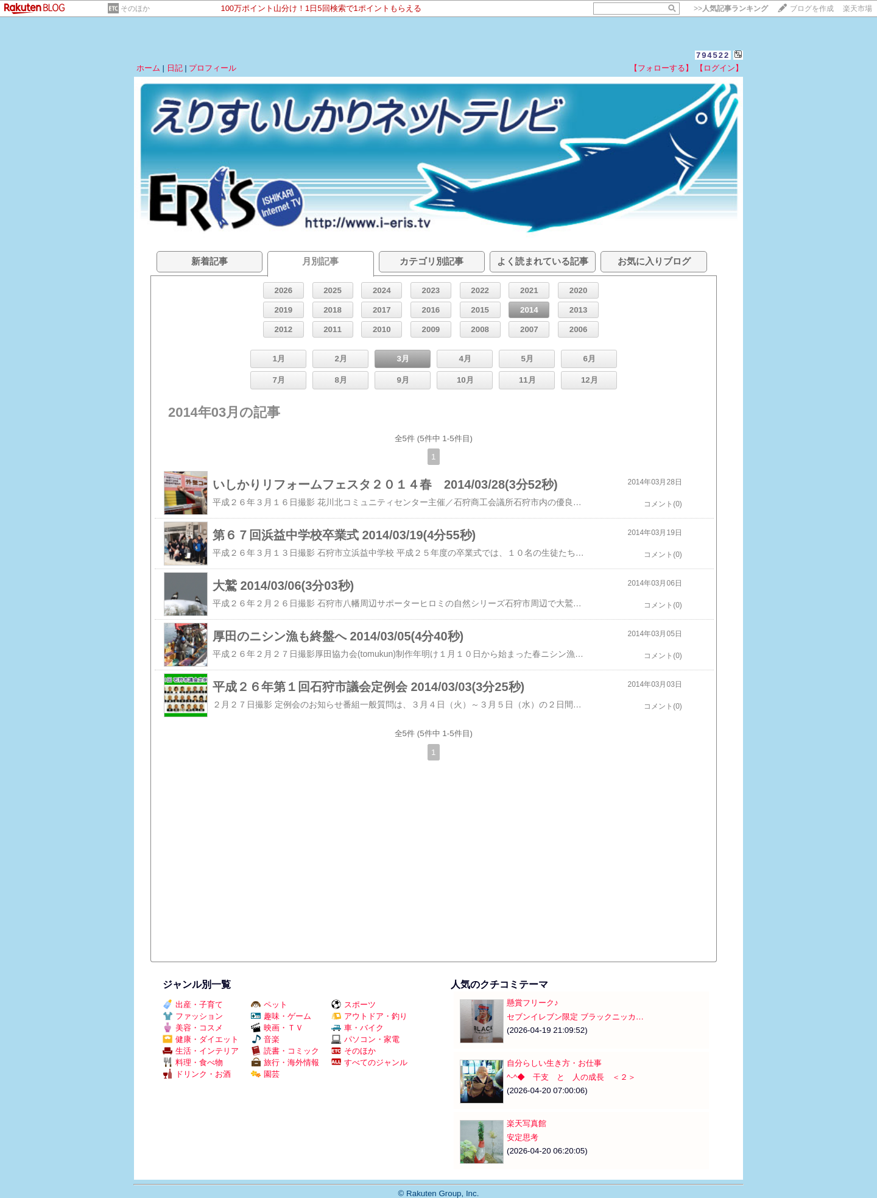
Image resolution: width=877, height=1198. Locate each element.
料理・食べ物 (193, 1062)
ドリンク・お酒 (197, 1074)
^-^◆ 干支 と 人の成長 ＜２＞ (571, 1077)
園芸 (265, 1074)
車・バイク (357, 1027)
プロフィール (212, 68)
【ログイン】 (719, 68)
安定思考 (522, 1137)
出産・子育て (193, 1004)
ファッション (193, 1016)
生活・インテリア (201, 1050)
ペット (269, 1004)
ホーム (148, 68)
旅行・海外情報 (285, 1062)
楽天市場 (857, 8)
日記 (175, 68)
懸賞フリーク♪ (532, 1002)
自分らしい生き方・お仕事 (554, 1063)
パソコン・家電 (365, 1039)
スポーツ (353, 1004)
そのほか (135, 8)
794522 (713, 55)
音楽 (265, 1039)
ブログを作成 (812, 8)
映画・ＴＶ (277, 1027)
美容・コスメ (193, 1027)
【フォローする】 (661, 68)
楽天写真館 (526, 1123)
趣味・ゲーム (281, 1016)
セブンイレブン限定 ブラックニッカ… (575, 1016)
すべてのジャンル (369, 1062)
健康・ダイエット (201, 1039)
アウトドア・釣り (369, 1016)
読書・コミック (285, 1050)
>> (731, 8)
